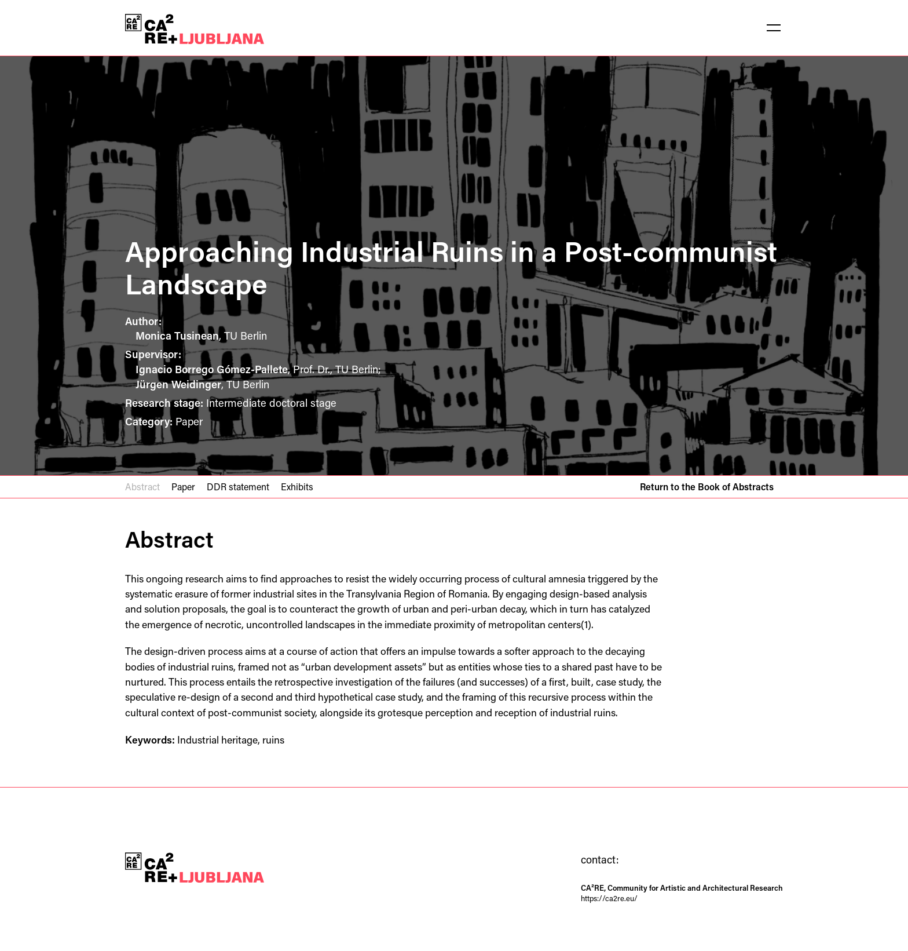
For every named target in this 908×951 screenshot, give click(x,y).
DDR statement (238, 486)
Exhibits (297, 486)
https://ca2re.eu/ (609, 898)
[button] (773, 28)
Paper (183, 486)
